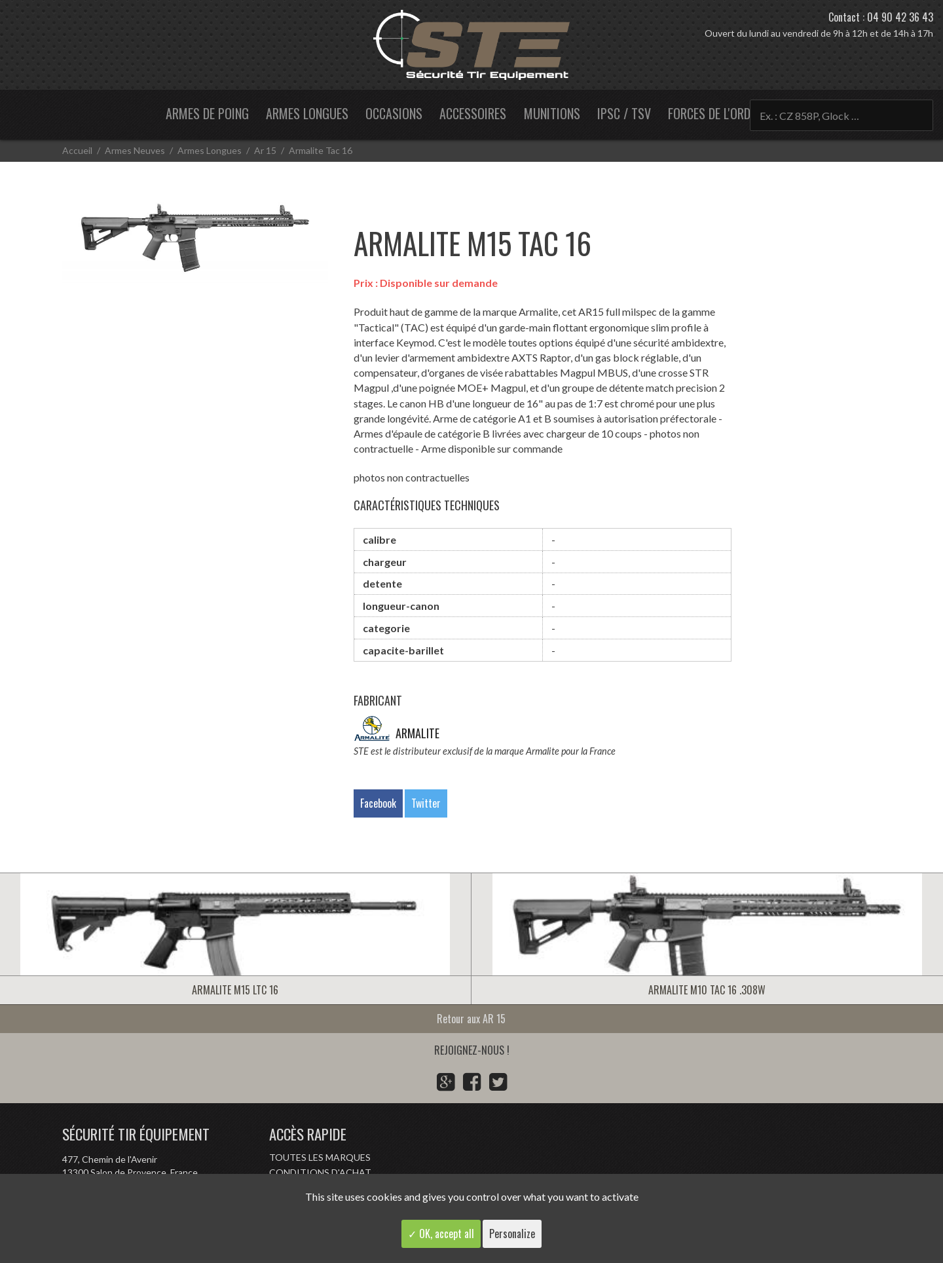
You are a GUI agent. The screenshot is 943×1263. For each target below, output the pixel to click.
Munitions (552, 113)
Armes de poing (207, 113)
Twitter (426, 803)
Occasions (393, 113)
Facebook (378, 803)
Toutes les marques (320, 1157)
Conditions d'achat (320, 1172)
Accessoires (472, 113)
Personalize (512, 1233)
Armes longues (307, 113)
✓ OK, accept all (441, 1233)
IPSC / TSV (624, 113)
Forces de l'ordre (715, 113)
